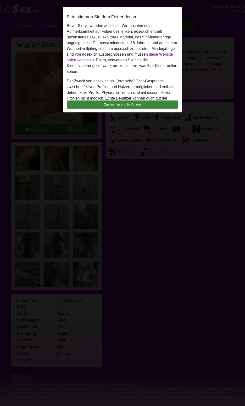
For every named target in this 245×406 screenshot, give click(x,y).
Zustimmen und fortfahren (122, 104)
